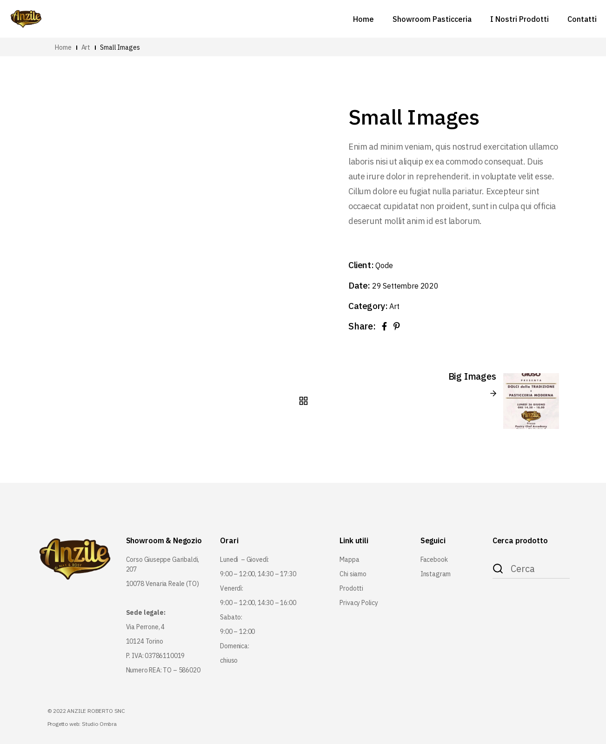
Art (394, 306)
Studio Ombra (99, 723)
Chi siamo (353, 574)
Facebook (434, 559)
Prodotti (351, 588)
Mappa (349, 559)
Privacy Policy (359, 603)
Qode (384, 265)
